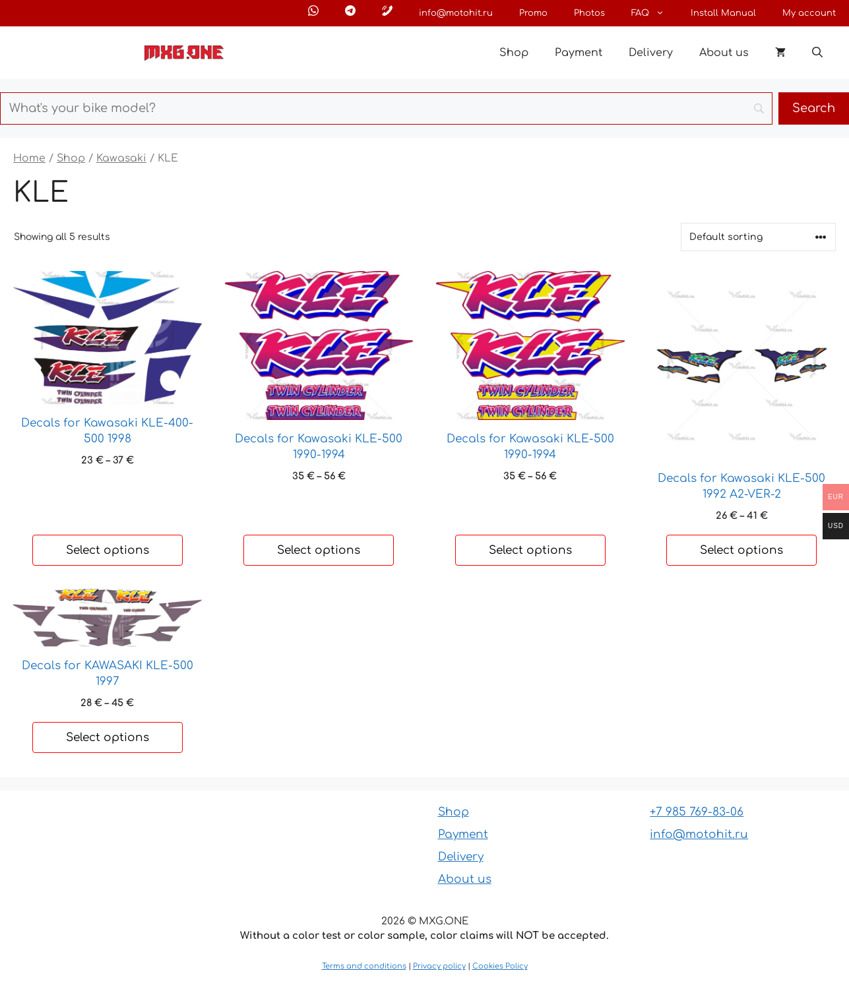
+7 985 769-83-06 (696, 812)
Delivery (651, 53)
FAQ (654, 13)
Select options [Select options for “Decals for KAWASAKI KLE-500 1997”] (107, 737)
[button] (817, 53)
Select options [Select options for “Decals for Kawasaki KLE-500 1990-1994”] (318, 550)
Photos (589, 13)
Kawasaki (121, 158)
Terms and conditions (364, 966)
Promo (533, 13)
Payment (578, 53)
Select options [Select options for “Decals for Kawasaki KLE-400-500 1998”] (107, 550)
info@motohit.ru (456, 13)
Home (29, 158)
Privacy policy (439, 966)
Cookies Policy (500, 966)
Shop (513, 53)
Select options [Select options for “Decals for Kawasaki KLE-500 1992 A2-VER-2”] (741, 550)
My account (809, 13)
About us (724, 53)
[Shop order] (758, 237)
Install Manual (723, 13)
